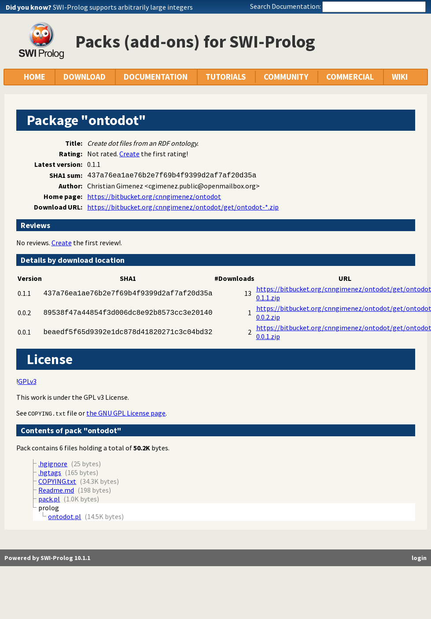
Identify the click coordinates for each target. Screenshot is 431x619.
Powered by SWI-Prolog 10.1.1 (47, 558)
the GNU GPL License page (126, 413)
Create (129, 153)
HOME (34, 77)
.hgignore (52, 463)
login (419, 558)
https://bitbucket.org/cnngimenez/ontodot (154, 196)
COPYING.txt (47, 413)
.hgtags (49, 472)
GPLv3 (27, 381)
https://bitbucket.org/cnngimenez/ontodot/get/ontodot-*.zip (183, 207)
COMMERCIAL (350, 77)
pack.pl (49, 498)
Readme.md (56, 490)
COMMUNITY (286, 77)
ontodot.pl (64, 516)
